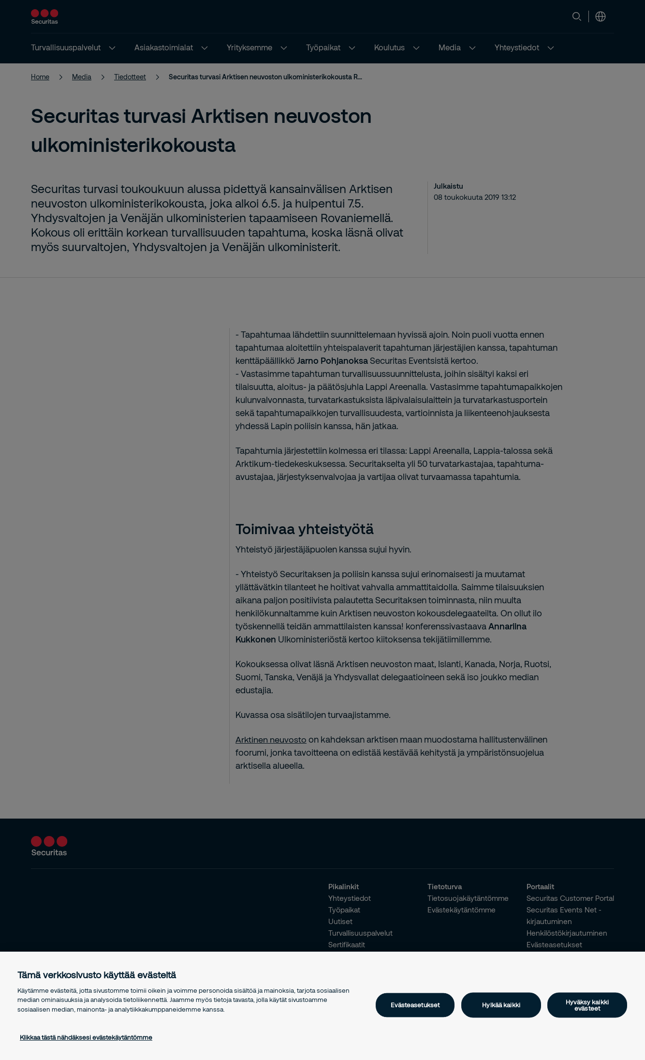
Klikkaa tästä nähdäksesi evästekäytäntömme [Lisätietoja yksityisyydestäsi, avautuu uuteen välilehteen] (86, 1037)
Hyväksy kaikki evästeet (587, 1005)
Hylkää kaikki (501, 1005)
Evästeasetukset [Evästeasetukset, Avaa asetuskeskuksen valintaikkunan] (415, 1005)
